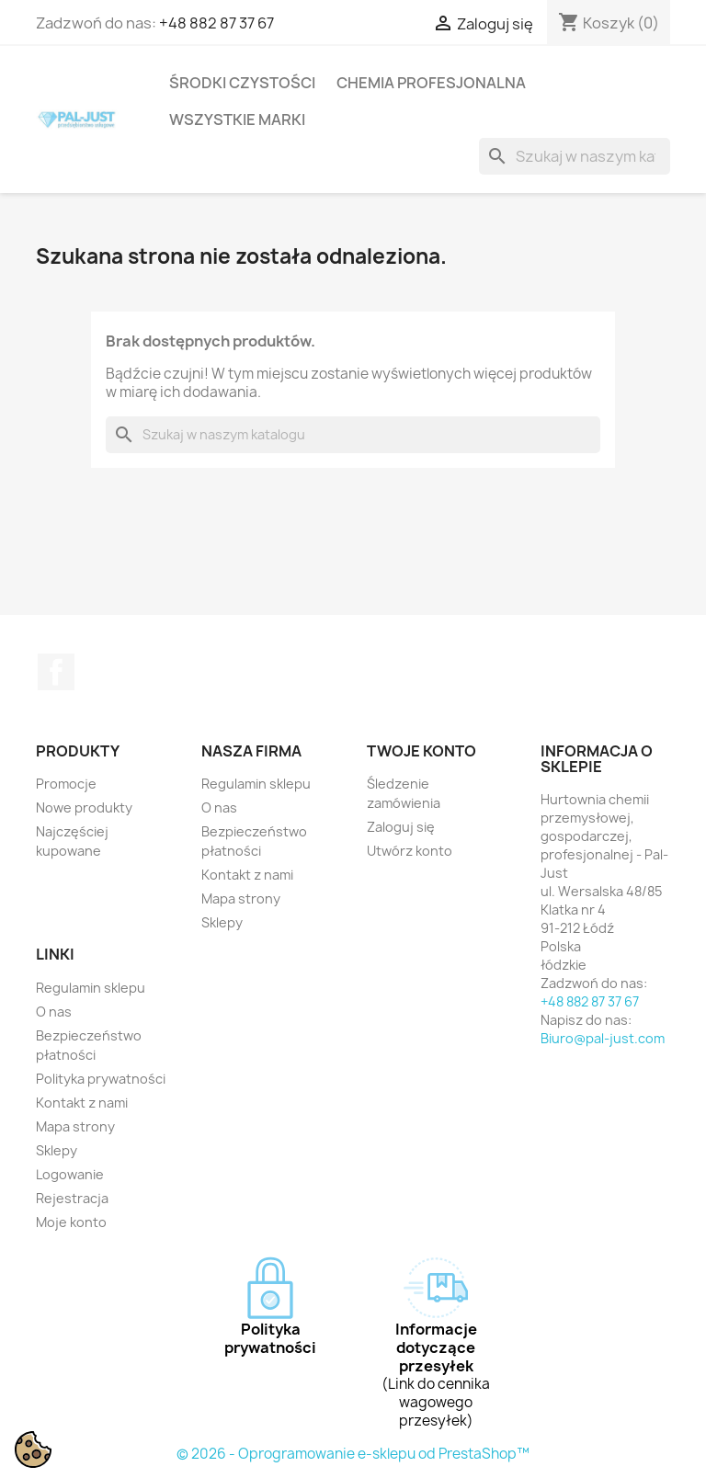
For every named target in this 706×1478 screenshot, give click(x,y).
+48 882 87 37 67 (216, 23)
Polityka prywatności (100, 1078)
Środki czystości (242, 83)
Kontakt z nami (247, 874)
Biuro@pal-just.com (603, 1038)
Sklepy (222, 922)
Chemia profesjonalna (431, 83)
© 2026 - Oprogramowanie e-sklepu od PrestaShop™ (353, 1453)
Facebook (56, 672)
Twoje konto (421, 751)
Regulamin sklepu (256, 783)
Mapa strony (240, 898)
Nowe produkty (84, 807)
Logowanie (70, 1174)
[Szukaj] (574, 156)
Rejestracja (72, 1198)
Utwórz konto (409, 850)
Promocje (66, 783)
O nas (219, 807)
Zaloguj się (401, 827)
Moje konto (71, 1222)
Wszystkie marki (237, 119)
